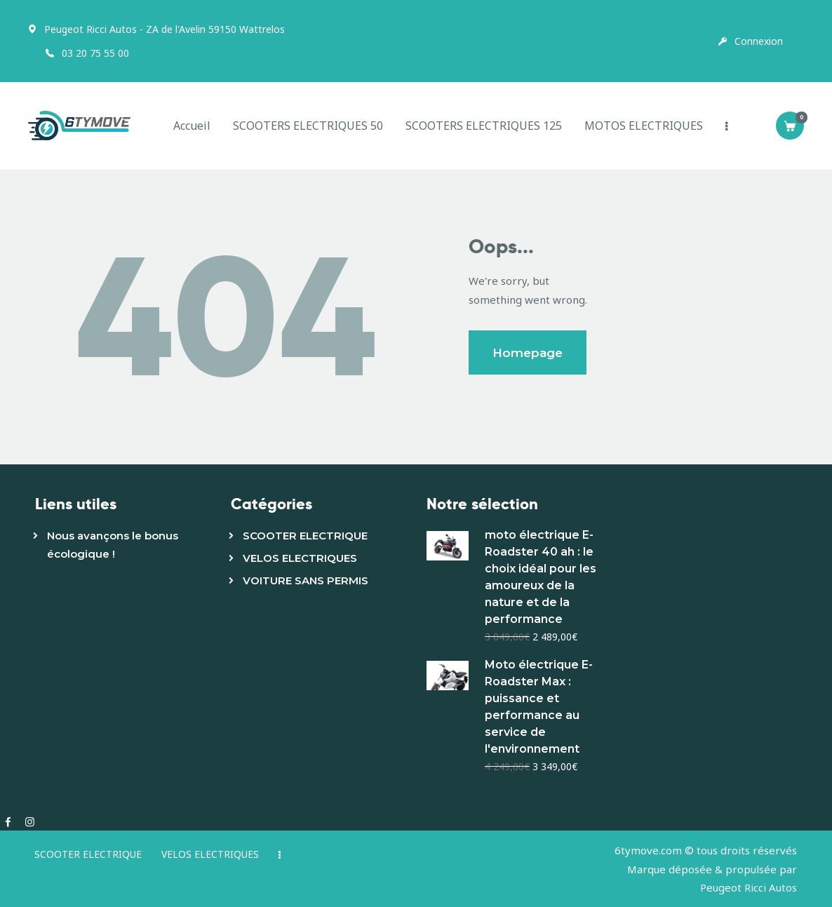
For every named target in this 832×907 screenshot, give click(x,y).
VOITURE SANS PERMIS (305, 580)
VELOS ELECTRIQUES (300, 558)
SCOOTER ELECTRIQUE (305, 535)
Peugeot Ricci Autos (748, 887)
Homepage (527, 353)
